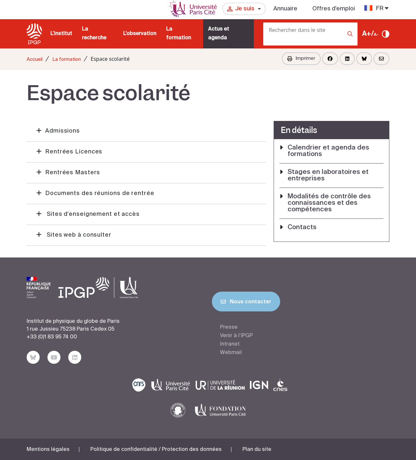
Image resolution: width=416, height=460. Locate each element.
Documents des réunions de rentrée (99, 193)
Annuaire (285, 9)
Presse (229, 327)
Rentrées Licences (73, 152)
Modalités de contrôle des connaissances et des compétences (329, 203)
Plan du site (256, 449)
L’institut (61, 33)
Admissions (62, 131)
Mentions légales (48, 449)
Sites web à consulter (78, 235)
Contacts (302, 227)
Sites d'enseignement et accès (92, 214)
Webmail (231, 352)
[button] (146, 131)
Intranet (230, 344)
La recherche (94, 34)
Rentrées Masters (72, 173)
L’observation (139, 33)
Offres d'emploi (333, 9)
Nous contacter (246, 303)
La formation (178, 34)
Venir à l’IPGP (236, 335)
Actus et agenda (218, 34)
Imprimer (301, 58)
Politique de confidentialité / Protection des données (156, 449)
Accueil (35, 59)
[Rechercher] (265, 43)
